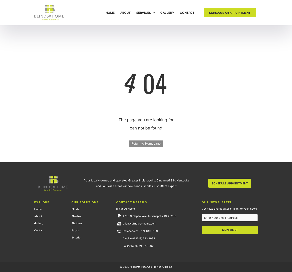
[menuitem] (110, 13)
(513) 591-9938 (145, 238)
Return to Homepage (146, 143)
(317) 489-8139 (148, 231)
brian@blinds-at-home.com (139, 223)
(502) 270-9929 (145, 245)
